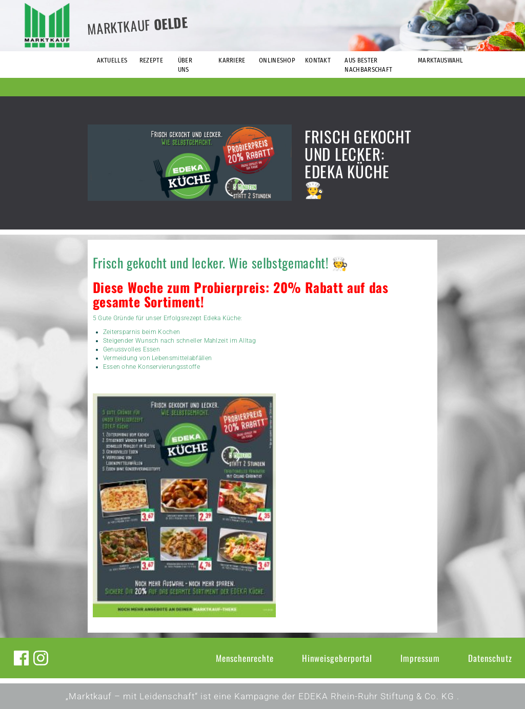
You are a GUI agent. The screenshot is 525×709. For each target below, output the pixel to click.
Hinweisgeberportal (337, 658)
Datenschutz (490, 658)
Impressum (420, 658)
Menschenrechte (245, 658)
